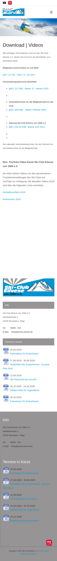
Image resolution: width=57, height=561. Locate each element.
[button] (51, 12)
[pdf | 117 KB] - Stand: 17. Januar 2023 (28, 88)
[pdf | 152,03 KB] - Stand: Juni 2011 (27, 127)
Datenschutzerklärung (29, 554)
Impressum (43, 551)
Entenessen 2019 (12, 199)
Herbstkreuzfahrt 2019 (14, 192)
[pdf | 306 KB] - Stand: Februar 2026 (27, 109)
